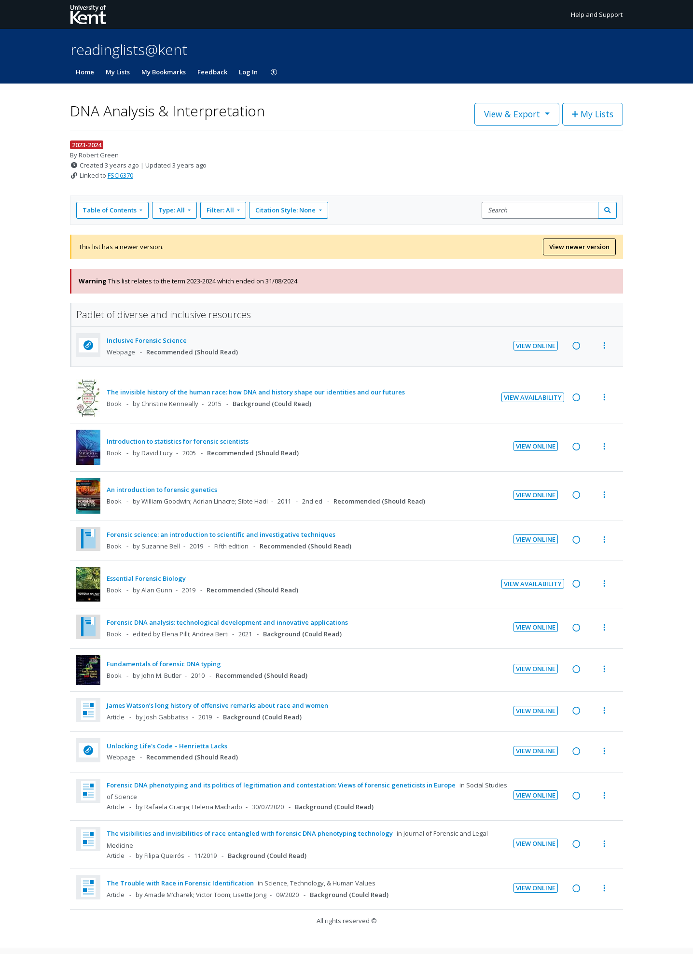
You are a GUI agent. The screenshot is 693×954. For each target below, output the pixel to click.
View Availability (533, 397)
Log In (248, 72)
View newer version (579, 246)
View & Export (513, 114)
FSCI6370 (120, 175)
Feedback (212, 72)
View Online (535, 345)
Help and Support (597, 14)
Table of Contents (110, 210)
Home (85, 72)
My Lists (118, 72)
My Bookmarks (163, 72)
